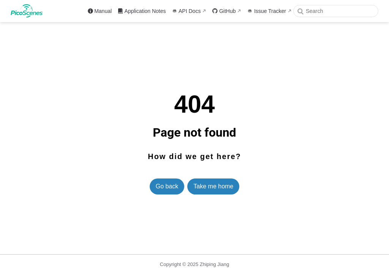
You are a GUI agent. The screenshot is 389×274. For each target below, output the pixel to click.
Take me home (213, 186)
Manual (100, 11)
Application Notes (142, 11)
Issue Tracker (266, 11)
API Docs (186, 11)
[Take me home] (29, 11)
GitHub (224, 11)
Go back (167, 186)
